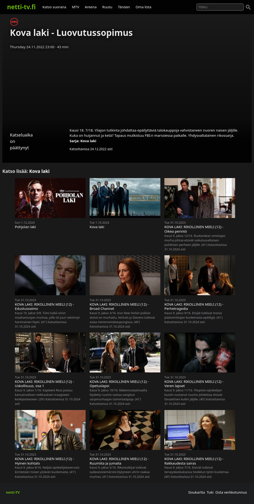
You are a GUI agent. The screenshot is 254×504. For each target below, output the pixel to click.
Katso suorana (54, 6)
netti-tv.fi (21, 7)
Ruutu (107, 6)
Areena (91, 6)
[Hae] (220, 7)
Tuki (210, 492)
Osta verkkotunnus (231, 492)
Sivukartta (196, 492)
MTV (75, 6)
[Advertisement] (127, 87)
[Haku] (248, 7)
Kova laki (88, 140)
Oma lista (143, 6)
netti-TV (13, 492)
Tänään (124, 6)
